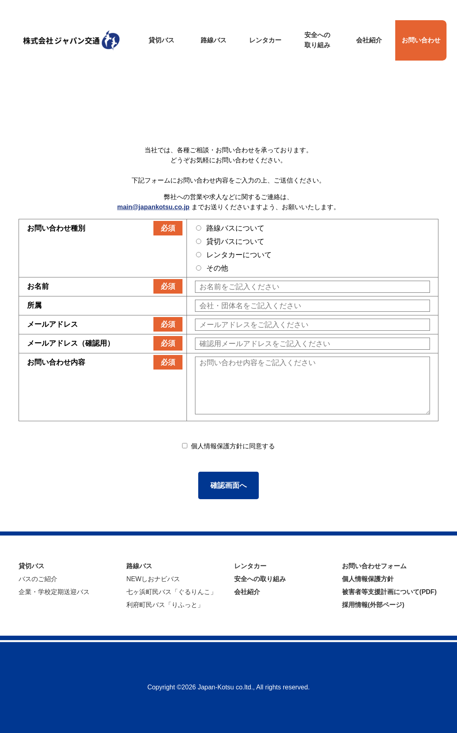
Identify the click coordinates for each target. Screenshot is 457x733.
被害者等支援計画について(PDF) (389, 591)
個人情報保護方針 (368, 578)
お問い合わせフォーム (374, 566)
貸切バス (31, 566)
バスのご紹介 (38, 578)
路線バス (139, 566)
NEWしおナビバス (153, 578)
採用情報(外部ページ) (373, 604)
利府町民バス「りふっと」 (165, 604)
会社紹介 (247, 591)
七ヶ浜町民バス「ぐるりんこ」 (171, 591)
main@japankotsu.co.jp (153, 207)
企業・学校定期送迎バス (54, 591)
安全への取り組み (260, 578)
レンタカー (250, 566)
